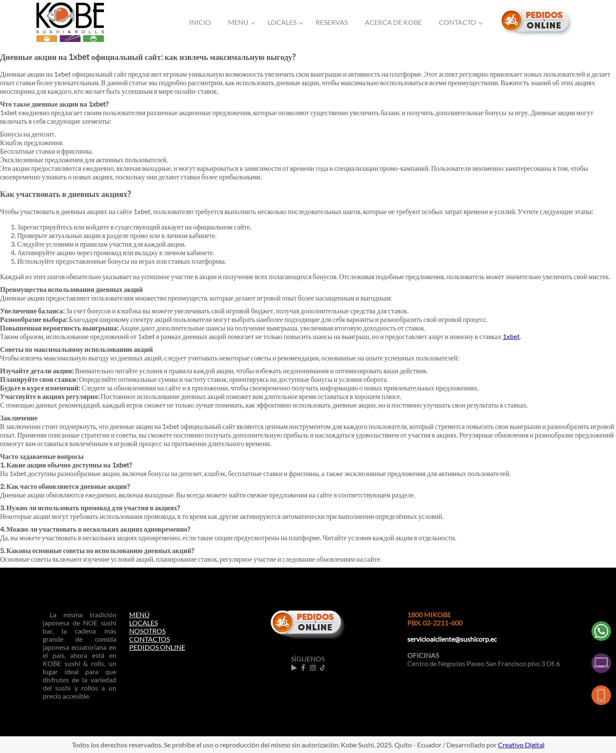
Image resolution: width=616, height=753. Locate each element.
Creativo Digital (521, 745)
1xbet (511, 336)
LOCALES (143, 623)
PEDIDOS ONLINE (157, 647)
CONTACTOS (149, 639)
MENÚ (139, 614)
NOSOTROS (147, 631)
